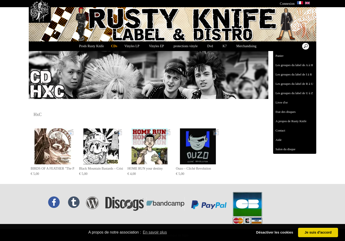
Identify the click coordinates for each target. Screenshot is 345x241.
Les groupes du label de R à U (294, 84)
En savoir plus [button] (155, 232)
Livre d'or (282, 102)
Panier (279, 55)
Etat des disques (286, 112)
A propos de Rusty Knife (291, 121)
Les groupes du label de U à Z (294, 93)
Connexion (287, 4)
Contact (280, 130)
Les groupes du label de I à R (294, 74)
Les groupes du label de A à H (294, 65)
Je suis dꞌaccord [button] (318, 232)
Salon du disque (285, 149)
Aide (279, 140)
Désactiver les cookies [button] (274, 232)
